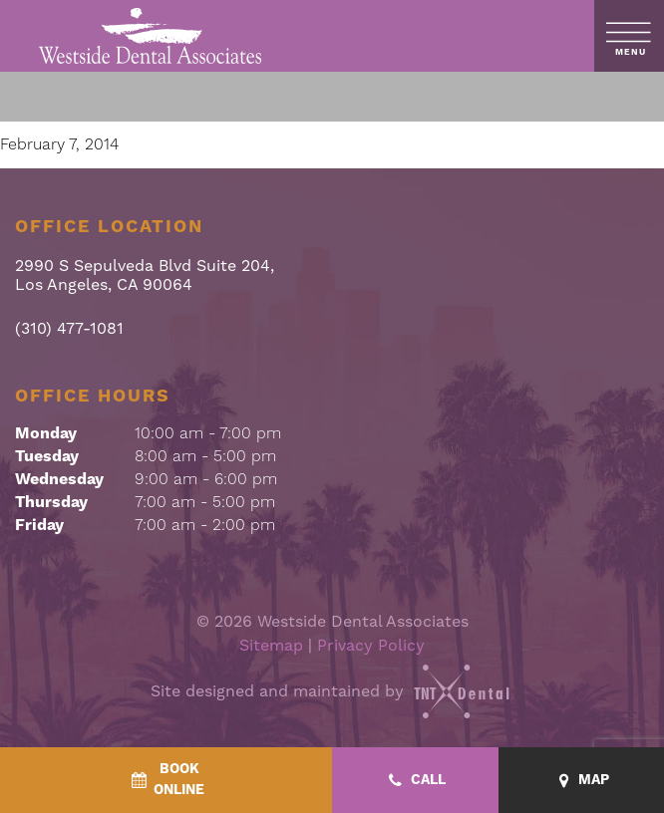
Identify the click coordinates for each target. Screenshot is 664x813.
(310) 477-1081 (69, 328)
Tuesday (47, 456)
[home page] (151, 36)
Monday (46, 433)
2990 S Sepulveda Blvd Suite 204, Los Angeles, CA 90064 (144, 275)
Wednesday (59, 479)
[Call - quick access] (415, 780)
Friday (39, 525)
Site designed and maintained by (332, 690)
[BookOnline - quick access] (166, 780)
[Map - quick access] (581, 780)
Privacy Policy (371, 645)
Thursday (51, 502)
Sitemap (271, 645)
